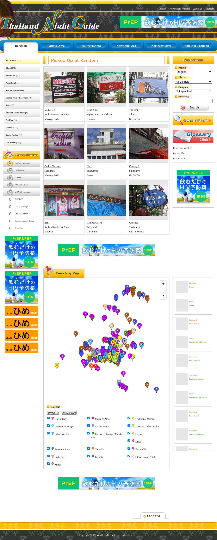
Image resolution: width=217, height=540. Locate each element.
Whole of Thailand (196, 45)
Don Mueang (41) (13, 142)
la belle (18, 177)
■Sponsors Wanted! (182, 148)
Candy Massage (21, 206)
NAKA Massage (22, 163)
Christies (133, 222)
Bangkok (21, 45)
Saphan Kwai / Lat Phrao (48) (19, 98)
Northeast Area (161, 45)
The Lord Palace (21, 185)
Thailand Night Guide (40, 22)
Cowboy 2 (134, 166)
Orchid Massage (52, 166)
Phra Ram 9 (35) (13, 83)
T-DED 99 (19, 199)
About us (197, 8)
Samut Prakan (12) (14, 135)
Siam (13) (10, 105)
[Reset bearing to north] (163, 296)
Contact (162, 8)
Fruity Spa (19, 228)
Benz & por (92, 109)
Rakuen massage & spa (24, 221)
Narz (89, 166)
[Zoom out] (163, 290)
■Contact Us (179, 158)
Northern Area (126, 45)
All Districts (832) (13, 60)
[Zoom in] (163, 284)
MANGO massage (22, 192)
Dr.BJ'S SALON (21, 214)
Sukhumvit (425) (13, 75)
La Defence (19, 170)
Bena (47, 222)
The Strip (133, 109)
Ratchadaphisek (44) (15, 90)
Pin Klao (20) (11, 120)
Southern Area (91, 45)
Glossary (209, 8)
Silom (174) (11, 68)
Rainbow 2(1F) (94, 222)
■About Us (178, 153)
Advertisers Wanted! (179, 8)
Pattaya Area (55, 45)
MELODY (49, 109)
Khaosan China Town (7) (16, 113)
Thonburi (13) (12, 127)
